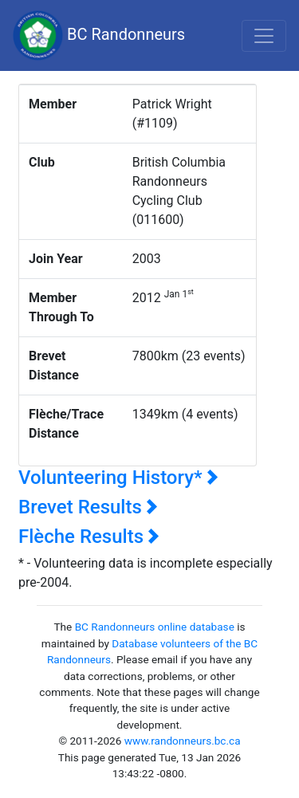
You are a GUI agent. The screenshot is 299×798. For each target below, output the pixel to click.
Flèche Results (88, 536)
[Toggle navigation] (264, 36)
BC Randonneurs (99, 35)
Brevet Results (88, 507)
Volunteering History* (118, 477)
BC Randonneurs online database (154, 626)
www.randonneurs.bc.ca (182, 740)
